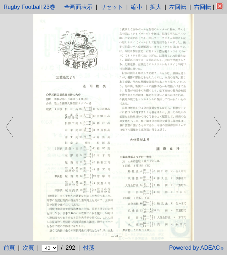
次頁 (28, 248)
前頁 (9, 248)
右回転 (202, 7)
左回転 (177, 7)
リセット (111, 7)
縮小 (136, 7)
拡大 (155, 7)
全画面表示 (78, 7)
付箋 (88, 248)
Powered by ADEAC (196, 248)
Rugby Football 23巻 (29, 7)
